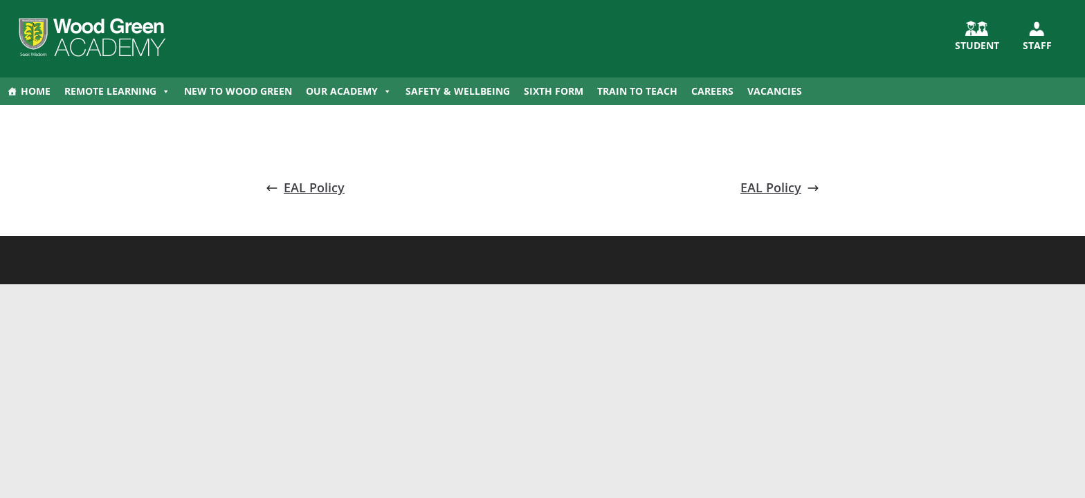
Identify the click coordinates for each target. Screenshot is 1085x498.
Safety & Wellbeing (457, 91)
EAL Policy (305, 187)
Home (36, 91)
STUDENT (977, 45)
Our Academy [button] (349, 91)
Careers (712, 91)
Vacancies (774, 91)
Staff (1037, 45)
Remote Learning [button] (117, 91)
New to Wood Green (238, 91)
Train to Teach (637, 91)
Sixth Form (553, 91)
